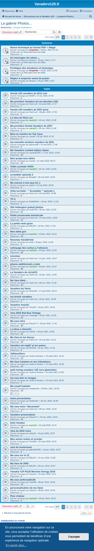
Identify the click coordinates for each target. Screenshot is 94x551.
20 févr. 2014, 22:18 (49, 50)
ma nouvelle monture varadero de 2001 (32, 142)
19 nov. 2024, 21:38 (47, 120)
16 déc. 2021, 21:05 (48, 275)
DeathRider (34, 201)
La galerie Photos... (16, 23)
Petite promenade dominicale (26, 215)
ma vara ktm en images (23, 378)
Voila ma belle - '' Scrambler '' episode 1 (32, 191)
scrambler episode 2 (21, 174)
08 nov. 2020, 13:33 (47, 409)
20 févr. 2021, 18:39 (50, 388)
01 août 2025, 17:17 (48, 104)
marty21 (33, 120)
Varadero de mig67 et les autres (28, 345)
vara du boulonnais (21, 447)
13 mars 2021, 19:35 (55, 364)
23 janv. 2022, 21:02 (48, 250)
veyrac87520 (35, 153)
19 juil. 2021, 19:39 (46, 307)
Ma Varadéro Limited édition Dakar (29, 150)
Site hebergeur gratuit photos (26, 207)
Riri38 (31, 96)
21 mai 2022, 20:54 (45, 185)
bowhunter (33, 401)
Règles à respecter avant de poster (29, 78)
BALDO (32, 226)
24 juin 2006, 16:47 (46, 81)
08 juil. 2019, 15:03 (46, 490)
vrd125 (32, 332)
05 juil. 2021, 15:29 (47, 315)
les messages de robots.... (25, 57)
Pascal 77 (33, 323)
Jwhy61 (32, 433)
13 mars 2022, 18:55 (48, 218)
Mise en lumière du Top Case (26, 134)
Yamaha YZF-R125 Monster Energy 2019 (32, 471)
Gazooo (32, 474)
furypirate (33, 50)
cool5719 (33, 210)
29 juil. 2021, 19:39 (47, 299)
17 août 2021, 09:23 (48, 291)
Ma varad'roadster (20, 386)
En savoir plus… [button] (16, 545)
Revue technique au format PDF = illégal (32, 47)
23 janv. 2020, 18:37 (52, 450)
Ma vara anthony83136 (23, 479)
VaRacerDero (17, 353)
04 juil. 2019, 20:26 (47, 498)
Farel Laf (33, 104)
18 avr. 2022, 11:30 (49, 201)
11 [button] (86, 37)
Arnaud (32, 60)
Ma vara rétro (17, 321)
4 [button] (75, 37)
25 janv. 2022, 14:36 (44, 242)
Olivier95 (33, 291)
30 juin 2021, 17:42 (48, 323)
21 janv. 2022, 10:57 (48, 258)
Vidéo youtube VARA (22, 166)
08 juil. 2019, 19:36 (46, 482)
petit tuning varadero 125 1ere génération (33, 369)
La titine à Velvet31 (20, 329)
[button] (57, 37)
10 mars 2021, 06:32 (55, 380)
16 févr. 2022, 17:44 (46, 226)
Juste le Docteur (36, 356)
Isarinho (33, 234)
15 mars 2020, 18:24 (47, 441)
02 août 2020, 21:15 (48, 425)
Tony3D (32, 307)
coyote (32, 136)
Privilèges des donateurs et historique (31, 68)
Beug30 (32, 177)
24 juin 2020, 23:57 (46, 433)
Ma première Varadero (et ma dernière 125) (34, 101)
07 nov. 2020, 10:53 (48, 417)
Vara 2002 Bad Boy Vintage (25, 313)
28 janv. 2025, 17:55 (48, 112)
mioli (31, 242)
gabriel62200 (35, 450)
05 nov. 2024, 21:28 (47, 128)
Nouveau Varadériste (22, 239)
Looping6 (33, 315)
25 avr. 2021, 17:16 (46, 348)
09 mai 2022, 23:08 (47, 193)
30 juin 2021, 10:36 (45, 332)
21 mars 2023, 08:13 (46, 161)
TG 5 (12, 199)
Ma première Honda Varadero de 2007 (31, 126)
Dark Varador (17, 422)
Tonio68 (32, 441)
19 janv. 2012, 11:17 (47, 60)
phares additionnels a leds (25, 264)
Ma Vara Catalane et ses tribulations (30, 361)
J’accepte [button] (74, 536)
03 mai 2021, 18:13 (47, 340)
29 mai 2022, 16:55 (46, 177)
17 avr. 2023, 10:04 (51, 153)
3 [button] (71, 37)
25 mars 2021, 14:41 (55, 356)
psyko (31, 185)
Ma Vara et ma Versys (22, 337)
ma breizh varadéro (21, 296)
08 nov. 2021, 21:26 (47, 283)
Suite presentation (20, 398)
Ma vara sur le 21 (19, 455)
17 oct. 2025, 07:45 (45, 96)
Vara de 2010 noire (20, 431)
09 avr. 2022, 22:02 (47, 210)
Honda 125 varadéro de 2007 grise (29, 109)
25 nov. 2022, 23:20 (47, 169)
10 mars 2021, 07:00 (55, 372)
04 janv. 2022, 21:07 (48, 266)
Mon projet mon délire (22, 158)
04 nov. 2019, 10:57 (46, 466)
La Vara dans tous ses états (33, 52)
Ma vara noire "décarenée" (25, 406)
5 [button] (79, 37)
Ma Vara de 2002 (19, 463)
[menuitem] (19, 11)
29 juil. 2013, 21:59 (49, 70)
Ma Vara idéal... (18, 280)
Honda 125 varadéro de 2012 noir (28, 93)
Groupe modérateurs (22, 27)
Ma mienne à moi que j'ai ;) (25, 182)
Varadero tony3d (19, 304)
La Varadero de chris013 (23, 272)
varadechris (34, 388)
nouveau (15, 256)
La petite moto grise (21, 223)
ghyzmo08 (33, 144)
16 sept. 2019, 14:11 (47, 474)
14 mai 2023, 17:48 (49, 144)
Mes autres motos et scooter (26, 439)
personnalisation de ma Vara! (26, 487)
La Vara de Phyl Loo (21, 117)
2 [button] (67, 37)
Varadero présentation (22, 414)
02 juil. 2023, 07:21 (45, 136)
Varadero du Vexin (20, 288)
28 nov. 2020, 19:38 (49, 401)
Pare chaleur (17, 496)
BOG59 (32, 348)
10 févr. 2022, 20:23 (48, 234)
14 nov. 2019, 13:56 (46, 458)
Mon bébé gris (18, 231)
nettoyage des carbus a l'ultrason (29, 247)
